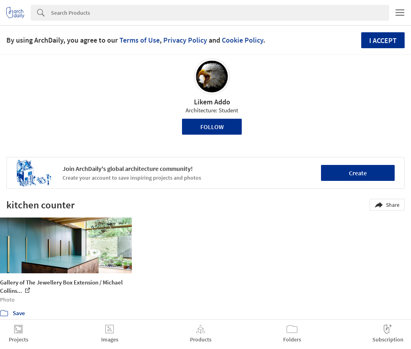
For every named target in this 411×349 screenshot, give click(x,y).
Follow (212, 127)
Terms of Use (139, 40)
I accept (383, 40)
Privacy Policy (185, 40)
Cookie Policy (242, 40)
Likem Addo (212, 101)
